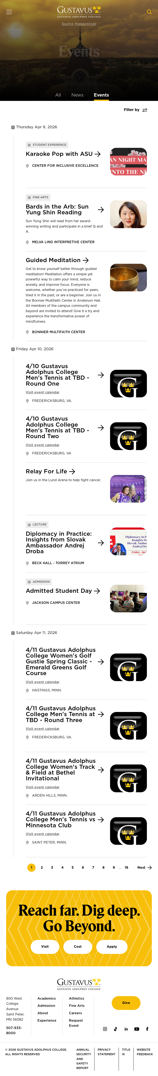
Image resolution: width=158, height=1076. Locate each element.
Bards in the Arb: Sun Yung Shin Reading (57, 210)
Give (126, 1003)
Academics (46, 998)
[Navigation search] (149, 11)
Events (101, 95)
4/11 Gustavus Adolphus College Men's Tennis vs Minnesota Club (61, 820)
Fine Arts (77, 1005)
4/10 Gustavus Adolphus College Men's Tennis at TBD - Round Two (57, 427)
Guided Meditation (53, 260)
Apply (112, 946)
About (42, 1013)
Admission (46, 1005)
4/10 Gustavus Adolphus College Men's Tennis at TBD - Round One (57, 375)
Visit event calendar (42, 392)
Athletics (76, 998)
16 (128, 867)
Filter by (131, 110)
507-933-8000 (14, 1030)
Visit (45, 946)
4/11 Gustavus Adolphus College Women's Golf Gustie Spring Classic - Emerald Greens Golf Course (61, 662)
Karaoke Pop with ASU (59, 154)
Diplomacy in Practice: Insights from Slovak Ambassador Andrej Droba (59, 542)
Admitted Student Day (59, 591)
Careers (75, 1013)
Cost (78, 946)
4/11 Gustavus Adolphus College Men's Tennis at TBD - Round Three (61, 714)
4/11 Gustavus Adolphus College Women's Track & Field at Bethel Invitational (61, 770)
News (77, 95)
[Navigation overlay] (9, 12)
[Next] (144, 868)
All (58, 95)
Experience (46, 1020)
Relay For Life (46, 472)
